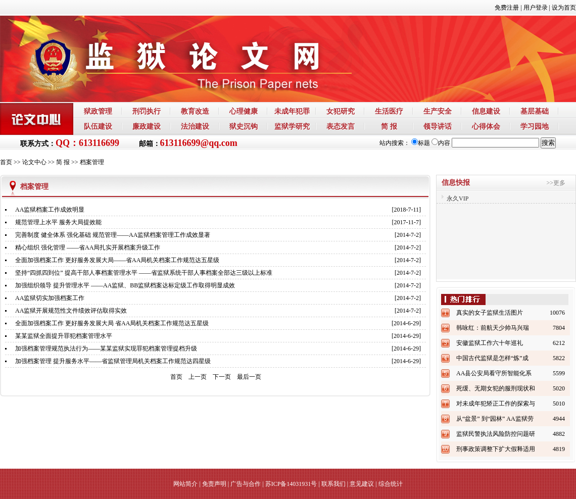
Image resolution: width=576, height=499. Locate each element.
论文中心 (34, 162)
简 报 (389, 126)
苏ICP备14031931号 (291, 483)
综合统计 (390, 483)
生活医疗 (389, 111)
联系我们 (333, 483)
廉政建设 (146, 126)
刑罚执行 (146, 111)
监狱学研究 (292, 126)
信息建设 (486, 111)
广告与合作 (245, 483)
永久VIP (457, 198)
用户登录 (535, 7)
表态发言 (340, 126)
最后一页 (249, 376)
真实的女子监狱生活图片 (489, 312)
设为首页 (564, 7)
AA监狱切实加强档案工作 (49, 298)
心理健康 (243, 111)
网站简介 (185, 483)
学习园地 (534, 126)
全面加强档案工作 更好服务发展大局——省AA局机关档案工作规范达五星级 (117, 260)
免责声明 (214, 483)
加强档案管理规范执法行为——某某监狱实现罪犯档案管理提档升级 (106, 348)
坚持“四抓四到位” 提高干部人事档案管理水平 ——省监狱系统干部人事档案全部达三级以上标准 (143, 272)
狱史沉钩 (243, 126)
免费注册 (507, 7)
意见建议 (362, 483)
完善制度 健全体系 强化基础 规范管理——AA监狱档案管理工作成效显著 (112, 234)
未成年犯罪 (292, 111)
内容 (440, 142)
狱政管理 (98, 111)
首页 (6, 162)
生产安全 (437, 111)
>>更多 (555, 182)
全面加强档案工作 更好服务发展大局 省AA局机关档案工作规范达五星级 (112, 323)
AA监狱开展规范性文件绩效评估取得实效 (71, 310)
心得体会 (486, 126)
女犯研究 (340, 111)
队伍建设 (98, 126)
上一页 (197, 376)
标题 (420, 142)
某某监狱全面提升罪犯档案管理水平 (63, 335)
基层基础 (534, 111)
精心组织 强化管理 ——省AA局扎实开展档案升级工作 (87, 247)
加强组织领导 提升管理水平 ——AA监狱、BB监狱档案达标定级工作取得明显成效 (125, 285)
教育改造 (195, 111)
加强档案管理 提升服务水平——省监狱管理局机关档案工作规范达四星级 (113, 361)
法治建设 (195, 126)
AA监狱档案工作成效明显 (49, 209)
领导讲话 (437, 126)
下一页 (222, 376)
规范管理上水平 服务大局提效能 (58, 222)
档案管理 (92, 162)
